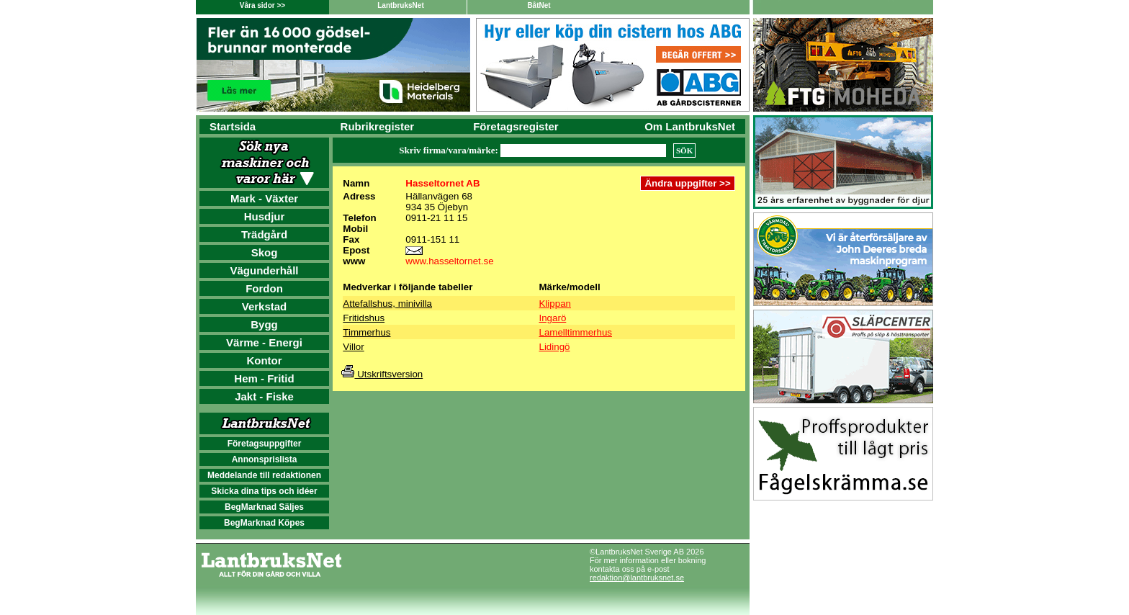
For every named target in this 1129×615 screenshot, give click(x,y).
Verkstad (264, 306)
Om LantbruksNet (689, 126)
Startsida (233, 126)
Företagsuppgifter (265, 444)
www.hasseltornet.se (449, 261)
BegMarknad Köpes (264, 523)
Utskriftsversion (382, 374)
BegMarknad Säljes (264, 507)
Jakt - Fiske (264, 396)
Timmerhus (366, 332)
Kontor (264, 360)
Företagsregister (515, 126)
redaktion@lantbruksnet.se (637, 577)
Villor (353, 346)
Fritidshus (363, 318)
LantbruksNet (400, 5)
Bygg (264, 324)
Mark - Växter (264, 198)
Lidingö (554, 346)
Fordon (264, 288)
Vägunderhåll (264, 270)
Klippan (555, 303)
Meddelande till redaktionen (264, 475)
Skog (264, 252)
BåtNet (538, 5)
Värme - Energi (264, 342)
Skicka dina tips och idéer (264, 491)
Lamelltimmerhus (575, 332)
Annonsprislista (264, 459)
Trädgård (264, 234)
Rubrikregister (378, 126)
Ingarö (553, 318)
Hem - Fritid (264, 378)
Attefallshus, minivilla (387, 303)
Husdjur (264, 216)
